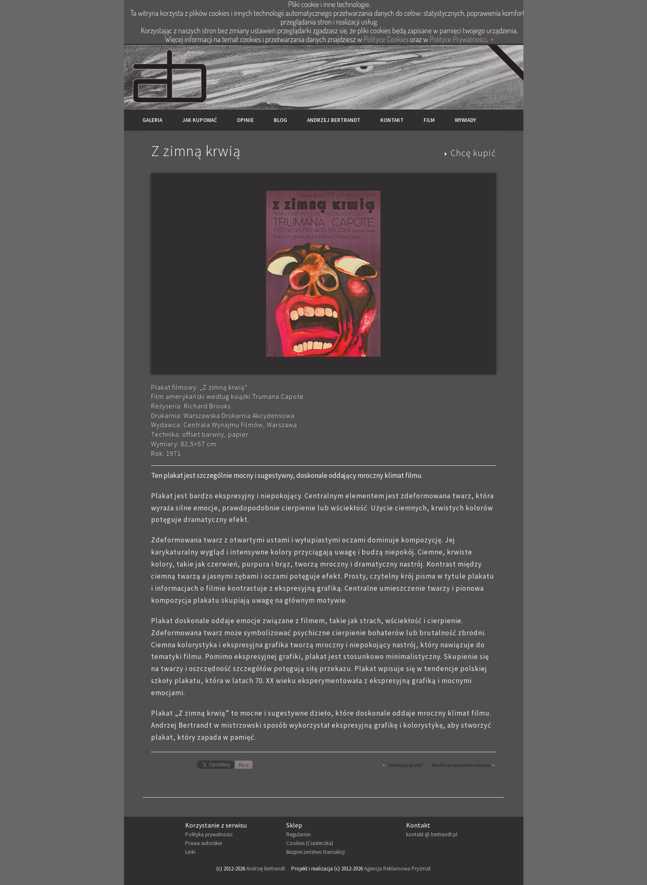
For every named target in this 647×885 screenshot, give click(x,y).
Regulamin (298, 834)
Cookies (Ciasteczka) (309, 843)
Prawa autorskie (203, 843)
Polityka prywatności (209, 834)
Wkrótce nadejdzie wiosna (460, 765)
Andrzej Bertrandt (333, 120)
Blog (280, 120)
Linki (190, 851)
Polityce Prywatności (458, 39)
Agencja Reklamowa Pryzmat (397, 868)
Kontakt (392, 120)
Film (429, 120)
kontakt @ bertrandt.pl (431, 834)
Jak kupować (199, 120)
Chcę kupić (473, 153)
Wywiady (465, 120)
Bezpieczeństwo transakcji (315, 851)
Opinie (245, 120)
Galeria (152, 120)
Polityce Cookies (386, 39)
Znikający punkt (405, 765)
